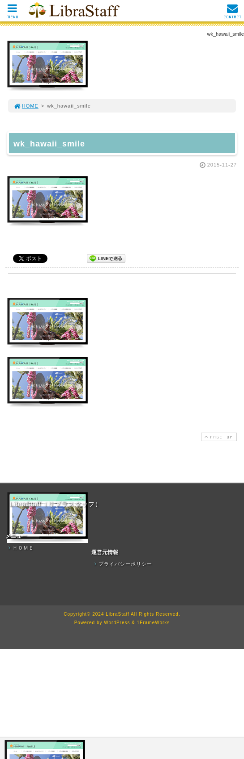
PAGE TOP (218, 437)
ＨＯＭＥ (20, 547)
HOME (26, 105)
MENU (12, 14)
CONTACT (232, 14)
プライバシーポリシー (122, 564)
